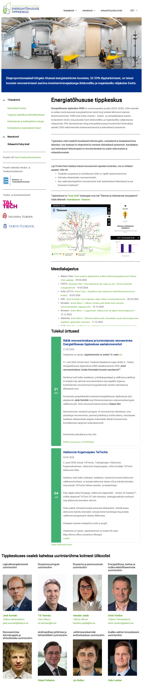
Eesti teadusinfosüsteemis (28, 157)
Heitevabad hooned (16, 108)
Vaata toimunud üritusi (61, 544)
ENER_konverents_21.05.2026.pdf (79, 441)
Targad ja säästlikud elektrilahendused (26, 115)
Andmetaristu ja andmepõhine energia (25, 121)
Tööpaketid (74, 11)
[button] (79, 11)
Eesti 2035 (74, 195)
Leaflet (66, 538)
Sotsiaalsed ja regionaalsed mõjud (24, 128)
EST (134, 11)
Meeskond (91, 11)
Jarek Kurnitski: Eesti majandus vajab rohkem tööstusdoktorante (97, 299)
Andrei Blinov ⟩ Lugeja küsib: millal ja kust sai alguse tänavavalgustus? (104, 314)
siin (120, 354)
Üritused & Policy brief (113, 10)
